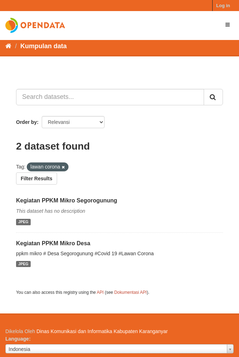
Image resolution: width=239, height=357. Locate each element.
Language (17, 339)
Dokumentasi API (130, 292)
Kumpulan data (43, 46)
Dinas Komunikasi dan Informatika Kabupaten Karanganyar (102, 331)
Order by (26, 122)
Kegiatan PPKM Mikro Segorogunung (66, 200)
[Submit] (213, 97)
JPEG (23, 222)
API (100, 292)
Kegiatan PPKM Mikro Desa (53, 243)
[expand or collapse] (228, 24)
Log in (223, 5)
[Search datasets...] (110, 97)
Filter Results (36, 178)
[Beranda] (8, 46)
